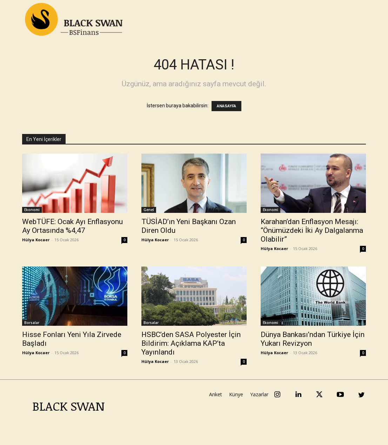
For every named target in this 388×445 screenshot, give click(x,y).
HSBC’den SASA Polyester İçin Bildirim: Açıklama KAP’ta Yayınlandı (191, 343)
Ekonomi (32, 209)
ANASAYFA (226, 106)
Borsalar (31, 322)
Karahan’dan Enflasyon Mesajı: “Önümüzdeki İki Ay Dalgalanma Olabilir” (312, 230)
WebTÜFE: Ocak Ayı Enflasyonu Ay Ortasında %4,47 (72, 226)
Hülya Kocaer (35, 239)
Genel (148, 209)
